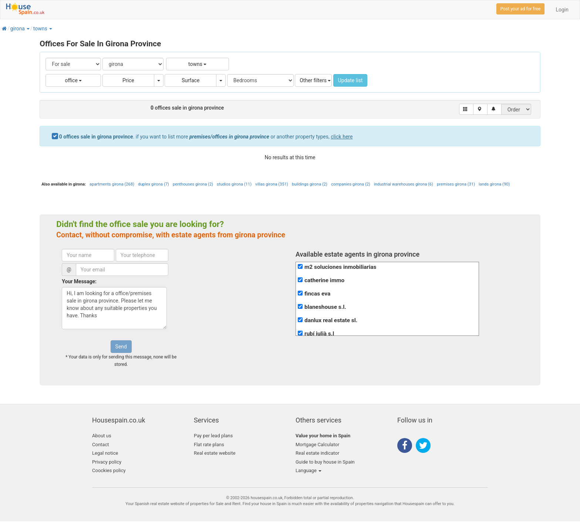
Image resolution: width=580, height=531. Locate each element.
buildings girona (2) (309, 184)
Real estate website (215, 453)
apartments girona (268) (112, 184)
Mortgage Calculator (317, 444)
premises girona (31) (456, 184)
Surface (190, 80)
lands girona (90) (494, 184)
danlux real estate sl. (330, 320)
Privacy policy (106, 462)
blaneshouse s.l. (325, 307)
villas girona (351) (271, 184)
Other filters (315, 80)
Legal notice (105, 453)
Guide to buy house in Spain (325, 462)
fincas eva (317, 293)
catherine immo (324, 280)
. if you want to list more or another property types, (206, 137)
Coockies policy (109, 470)
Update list (350, 80)
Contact (100, 444)
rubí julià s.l (319, 333)
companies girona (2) (350, 184)
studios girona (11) (234, 184)
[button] (28, 28)
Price (128, 80)
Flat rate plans (209, 444)
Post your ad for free (520, 8)
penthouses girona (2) (193, 184)
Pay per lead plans (213, 435)
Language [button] (308, 470)
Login (562, 10)
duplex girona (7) (153, 184)
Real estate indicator (317, 453)
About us (101, 435)
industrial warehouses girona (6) (403, 184)
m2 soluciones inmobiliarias (340, 267)
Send (121, 347)
